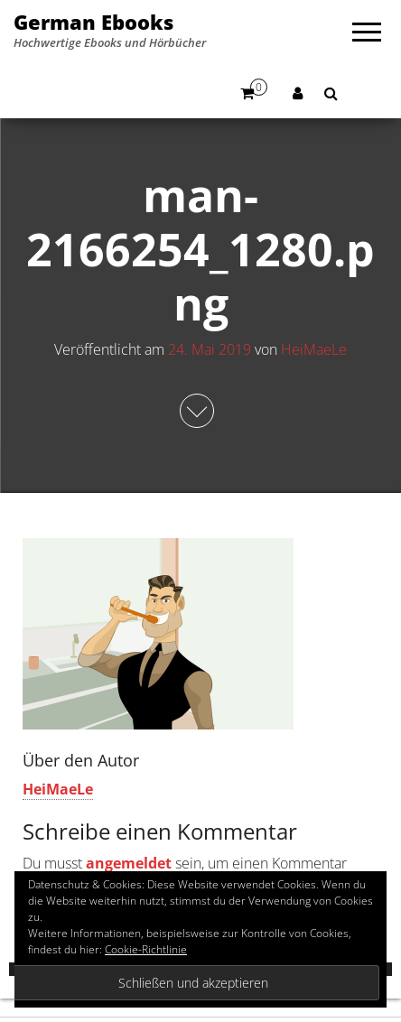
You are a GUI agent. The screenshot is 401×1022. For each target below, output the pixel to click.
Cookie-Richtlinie (146, 949)
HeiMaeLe (314, 349)
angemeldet (129, 863)
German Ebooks (93, 21)
